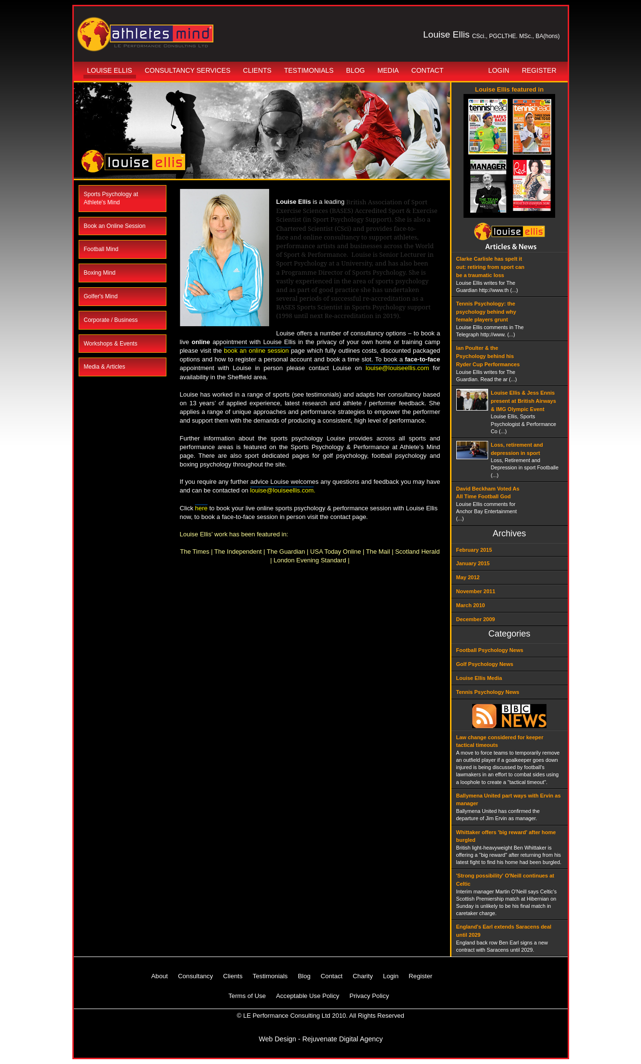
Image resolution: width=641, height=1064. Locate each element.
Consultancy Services (188, 70)
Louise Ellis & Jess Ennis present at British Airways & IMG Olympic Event (523, 401)
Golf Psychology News (485, 664)
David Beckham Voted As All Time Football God (487, 493)
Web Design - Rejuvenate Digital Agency (320, 1039)
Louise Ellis (109, 70)
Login (498, 70)
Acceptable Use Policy (307, 995)
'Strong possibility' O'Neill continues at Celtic (505, 880)
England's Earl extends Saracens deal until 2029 (504, 931)
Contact (427, 70)
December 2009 (475, 619)
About (159, 976)
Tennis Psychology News (487, 692)
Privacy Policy (369, 995)
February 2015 (474, 550)
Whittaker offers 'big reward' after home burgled (506, 836)
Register (539, 70)
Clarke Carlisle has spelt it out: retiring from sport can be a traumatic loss (490, 267)
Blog (355, 70)
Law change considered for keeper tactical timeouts (500, 741)
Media (388, 70)
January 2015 (473, 563)
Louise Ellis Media (479, 678)
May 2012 (468, 577)
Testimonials (309, 70)
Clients (257, 70)
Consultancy (195, 976)
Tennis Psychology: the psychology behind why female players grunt (486, 312)
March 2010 (470, 605)
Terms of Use (247, 995)
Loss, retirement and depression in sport (517, 449)
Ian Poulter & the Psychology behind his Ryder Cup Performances (488, 356)
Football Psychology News (489, 650)
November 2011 (475, 591)
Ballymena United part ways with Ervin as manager (508, 800)
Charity (363, 976)
